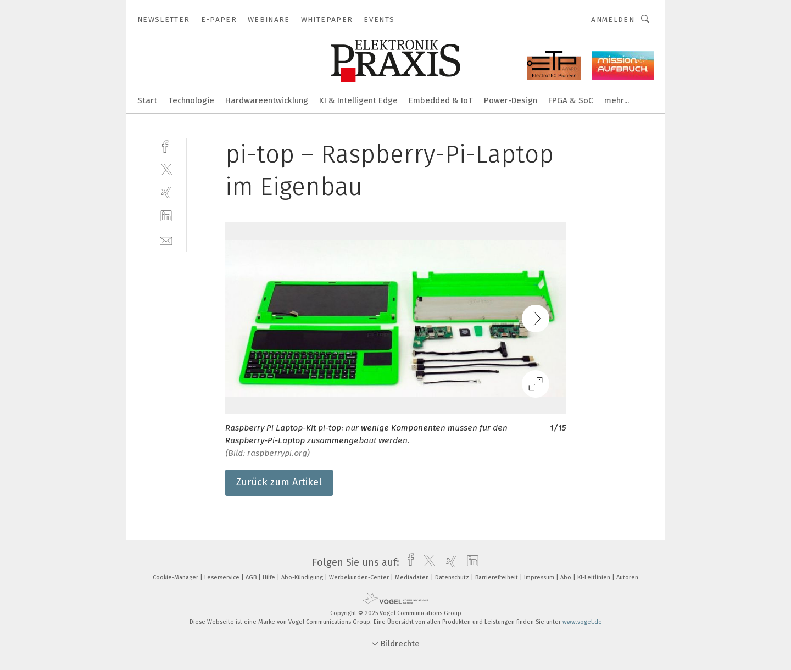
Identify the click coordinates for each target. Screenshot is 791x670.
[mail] (166, 240)
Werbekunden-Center (360, 577)
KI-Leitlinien (594, 577)
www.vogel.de (582, 622)
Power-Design (510, 100)
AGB (252, 577)
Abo (566, 577)
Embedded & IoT (441, 100)
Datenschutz (453, 577)
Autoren (627, 577)
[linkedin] (166, 216)
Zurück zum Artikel (279, 482)
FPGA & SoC (570, 100)
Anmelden (612, 19)
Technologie (191, 100)
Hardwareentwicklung (266, 100)
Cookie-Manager (176, 577)
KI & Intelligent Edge (358, 100)
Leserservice (222, 577)
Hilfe (270, 577)
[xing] (166, 192)
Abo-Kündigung (303, 577)
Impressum (540, 577)
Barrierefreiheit (497, 577)
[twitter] (166, 169)
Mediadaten (413, 577)
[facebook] (166, 145)
